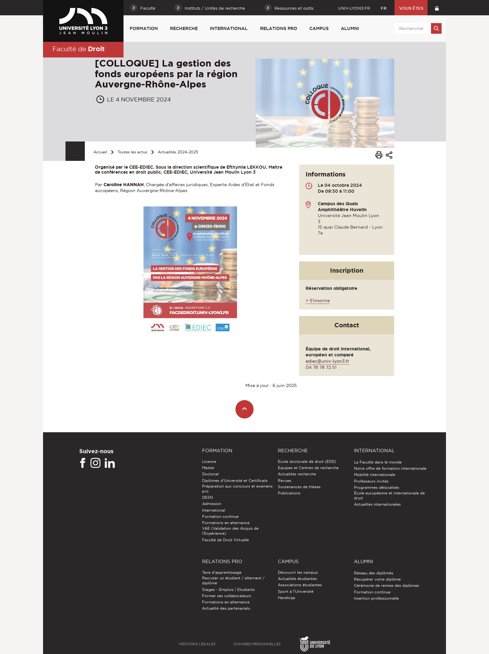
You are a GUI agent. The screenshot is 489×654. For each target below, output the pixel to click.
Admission (211, 504)
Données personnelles (257, 644)
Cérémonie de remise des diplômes (386, 585)
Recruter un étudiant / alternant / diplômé (233, 580)
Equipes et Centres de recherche (308, 468)
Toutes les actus (132, 152)
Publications (289, 493)
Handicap (286, 598)
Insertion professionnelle (376, 598)
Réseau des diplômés (373, 573)
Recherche (184, 28)
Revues (284, 480)
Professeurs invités (371, 481)
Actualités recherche (297, 474)
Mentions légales (197, 644)
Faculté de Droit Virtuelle (225, 540)
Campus (319, 28)
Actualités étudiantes (297, 579)
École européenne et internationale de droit (389, 495)
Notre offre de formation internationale (390, 468)
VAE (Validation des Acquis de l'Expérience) (230, 530)
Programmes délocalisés (376, 487)
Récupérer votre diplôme (377, 579)
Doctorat (210, 474)
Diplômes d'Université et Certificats (235, 480)
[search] (417, 28)
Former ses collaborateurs (226, 596)
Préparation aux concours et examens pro (237, 488)
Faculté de (78, 48)
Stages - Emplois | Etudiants (228, 589)
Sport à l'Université (295, 591)
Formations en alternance (225, 523)
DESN (207, 497)
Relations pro (278, 28)
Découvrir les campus (298, 572)
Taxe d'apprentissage (221, 572)
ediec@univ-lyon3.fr (327, 361)
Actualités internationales (377, 504)
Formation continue (220, 516)
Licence (209, 461)
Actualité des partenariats (226, 608)
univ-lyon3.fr (354, 8)
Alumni (350, 28)
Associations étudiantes (300, 585)
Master (208, 468)
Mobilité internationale (374, 475)
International (229, 28)
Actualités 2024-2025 (178, 152)
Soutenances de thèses (299, 487)
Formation (144, 28)
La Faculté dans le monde (378, 462)
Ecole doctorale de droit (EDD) (307, 461)
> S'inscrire (318, 300)
